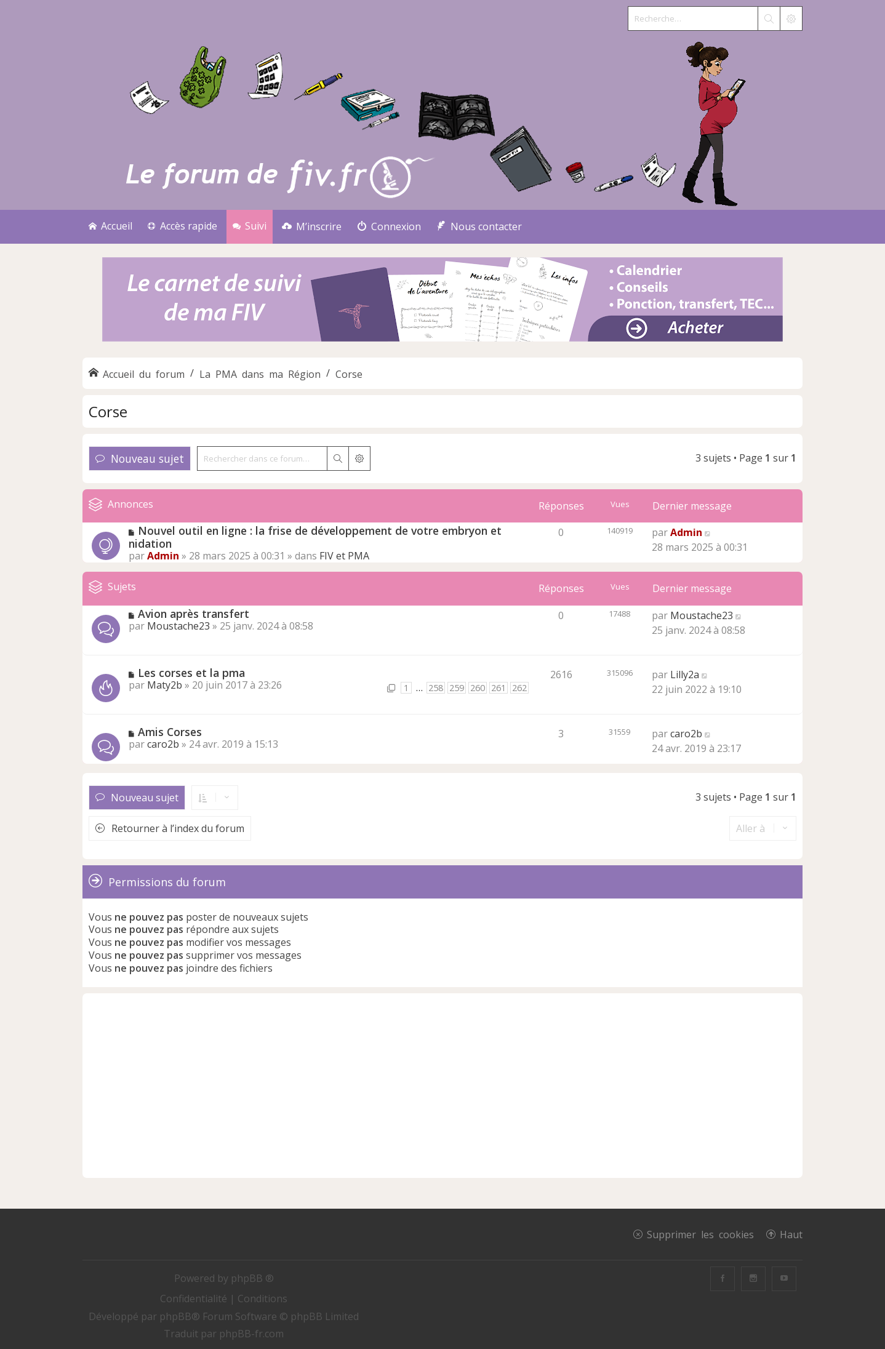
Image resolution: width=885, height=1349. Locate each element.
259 (456, 688)
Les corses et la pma (191, 672)
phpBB (175, 1316)
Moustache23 (178, 626)
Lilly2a (684, 674)
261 (498, 688)
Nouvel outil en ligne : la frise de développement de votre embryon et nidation (315, 537)
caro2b (163, 744)
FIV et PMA (344, 555)
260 (477, 688)
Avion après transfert (193, 613)
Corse (108, 411)
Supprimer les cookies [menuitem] (700, 1234)
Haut (791, 1234)
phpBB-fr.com (251, 1333)
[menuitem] (312, 227)
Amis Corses (170, 731)
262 (519, 688)
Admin (163, 555)
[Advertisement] (442, 1085)
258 (435, 688)
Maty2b (164, 685)
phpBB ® (252, 1278)
